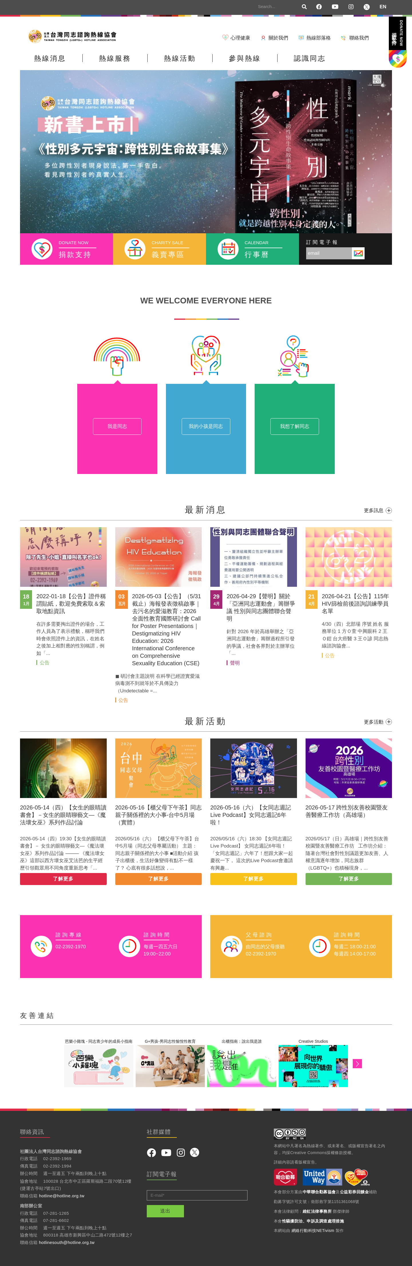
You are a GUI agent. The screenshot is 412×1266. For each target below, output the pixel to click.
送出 (165, 1211)
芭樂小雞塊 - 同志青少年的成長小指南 (98, 1041)
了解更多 (63, 879)
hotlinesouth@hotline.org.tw (67, 1242)
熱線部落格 (318, 38)
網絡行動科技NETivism (313, 1230)
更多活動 (373, 722)
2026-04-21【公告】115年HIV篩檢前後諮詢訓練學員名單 (355, 603)
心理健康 (240, 38)
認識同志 (310, 58)
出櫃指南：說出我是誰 (242, 1041)
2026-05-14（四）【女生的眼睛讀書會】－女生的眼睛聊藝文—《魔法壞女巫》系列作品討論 (63, 814)
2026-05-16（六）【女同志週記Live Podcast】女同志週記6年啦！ (250, 814)
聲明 (235, 663)
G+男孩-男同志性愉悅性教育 (170, 1041)
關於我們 (278, 38)
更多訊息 (373, 510)
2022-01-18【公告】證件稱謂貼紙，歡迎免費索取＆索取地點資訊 (71, 603)
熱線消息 (50, 58)
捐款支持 (397, 33)
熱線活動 (180, 58)
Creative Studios (313, 1041)
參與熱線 (245, 58)
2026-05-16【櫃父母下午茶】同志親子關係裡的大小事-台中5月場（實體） (158, 814)
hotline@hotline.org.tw (61, 1195)
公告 (44, 662)
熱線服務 (115, 58)
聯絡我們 (359, 38)
